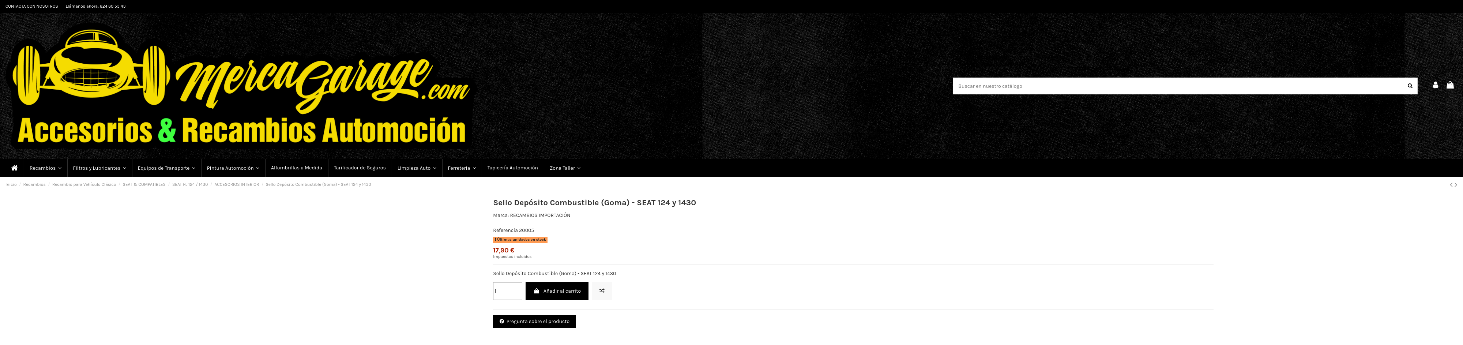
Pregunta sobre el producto (534, 321)
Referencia (505, 230)
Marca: (501, 215)
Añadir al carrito (557, 291)
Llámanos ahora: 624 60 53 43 (96, 6)
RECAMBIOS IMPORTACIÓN (540, 215)
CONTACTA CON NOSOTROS (32, 6)
